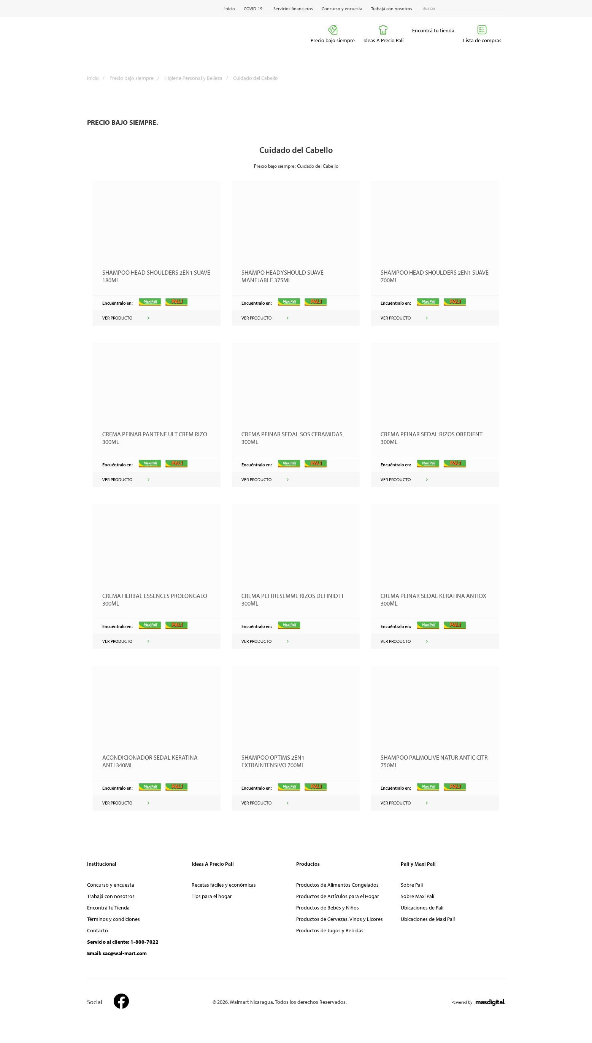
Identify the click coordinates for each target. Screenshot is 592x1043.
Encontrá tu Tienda (108, 907)
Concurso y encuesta (342, 8)
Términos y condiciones (113, 919)
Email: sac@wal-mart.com (117, 953)
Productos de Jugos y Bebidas (329, 930)
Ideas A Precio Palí (383, 34)
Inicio (229, 8)
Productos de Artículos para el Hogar (337, 896)
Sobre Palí (412, 884)
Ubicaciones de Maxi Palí (428, 919)
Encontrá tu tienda (433, 30)
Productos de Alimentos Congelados (337, 884)
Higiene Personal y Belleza (198, 78)
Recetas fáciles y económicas (224, 884)
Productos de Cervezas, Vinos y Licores (339, 919)
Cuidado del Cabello (255, 78)
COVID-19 (253, 8)
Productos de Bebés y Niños (327, 907)
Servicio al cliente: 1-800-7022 (123, 941)
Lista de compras (482, 34)
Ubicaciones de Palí (422, 907)
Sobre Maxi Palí (417, 896)
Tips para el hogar (212, 896)
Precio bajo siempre (333, 34)
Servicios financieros (293, 8)
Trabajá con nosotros (391, 8)
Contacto (97, 930)
